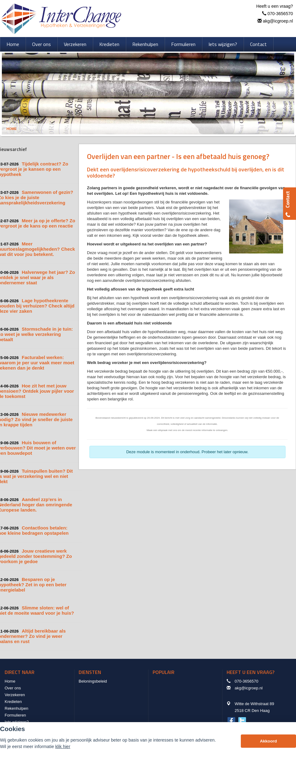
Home (11, 129)
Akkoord (268, 741)
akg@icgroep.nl (278, 21)
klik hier (62, 746)
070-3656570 (280, 13)
